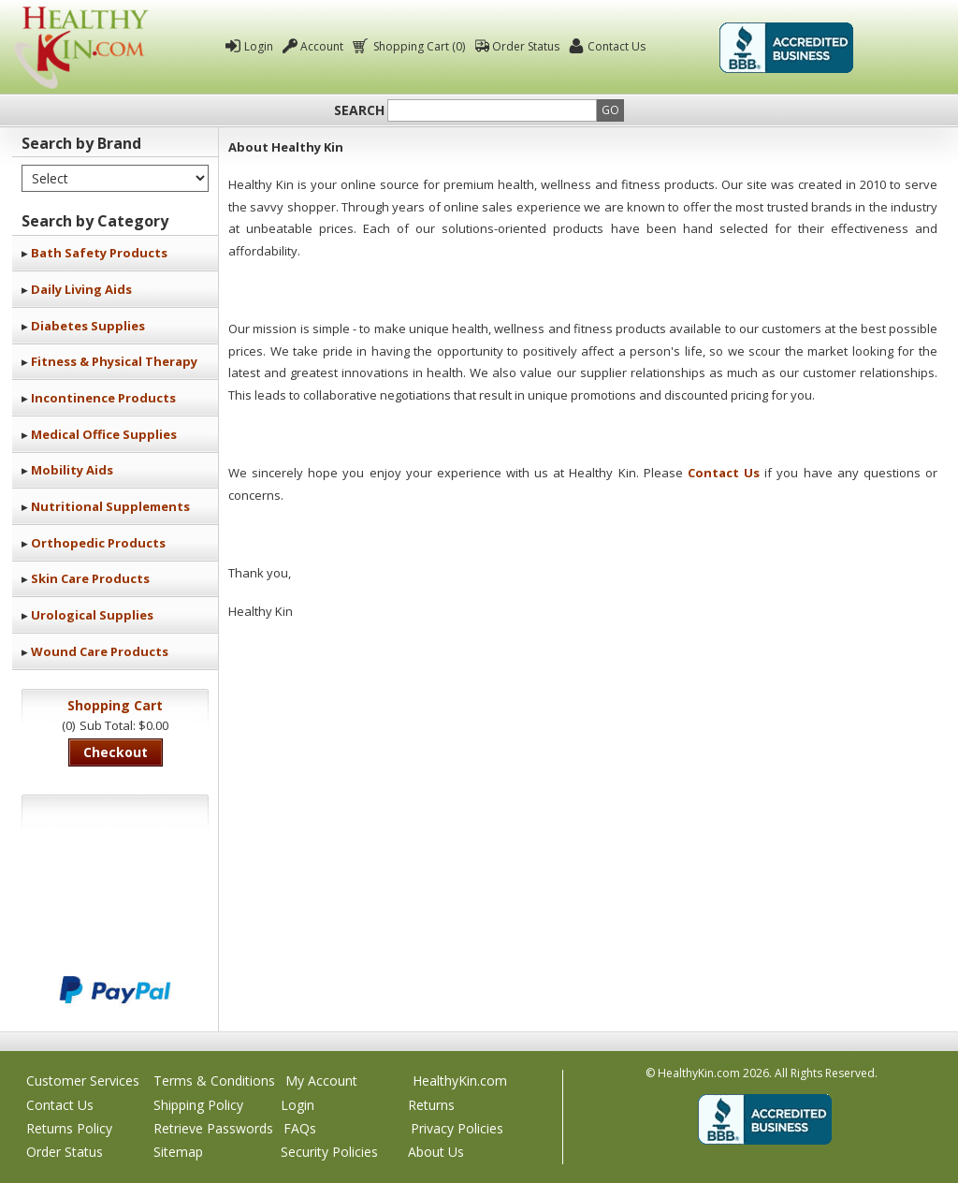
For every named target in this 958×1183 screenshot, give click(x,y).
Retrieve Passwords (213, 1128)
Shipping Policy (198, 1105)
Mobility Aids (72, 469)
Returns (431, 1105)
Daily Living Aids (81, 289)
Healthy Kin (81, 47)
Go (610, 110)
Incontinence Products (103, 397)
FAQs (299, 1128)
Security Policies (329, 1152)
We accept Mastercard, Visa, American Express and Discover (115, 927)
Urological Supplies (92, 614)
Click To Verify (903, 47)
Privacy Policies (457, 1128)
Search (359, 110)
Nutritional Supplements (110, 506)
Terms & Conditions (214, 1080)
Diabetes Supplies (88, 325)
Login (258, 46)
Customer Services (82, 1080)
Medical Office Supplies (104, 434)
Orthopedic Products (98, 542)
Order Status (525, 46)
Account (321, 46)
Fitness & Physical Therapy (114, 361)
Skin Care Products (90, 578)
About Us (436, 1152)
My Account (321, 1080)
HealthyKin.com (460, 1080)
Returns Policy (69, 1128)
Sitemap (178, 1152)
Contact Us (617, 46)
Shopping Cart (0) (417, 46)
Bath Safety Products (99, 252)
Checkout (115, 752)
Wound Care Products (99, 651)
